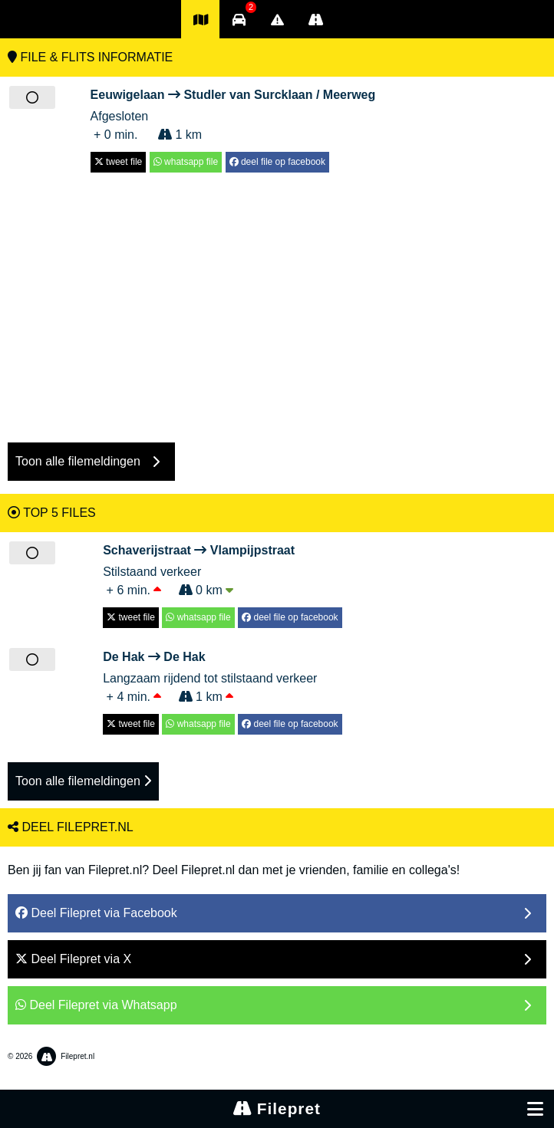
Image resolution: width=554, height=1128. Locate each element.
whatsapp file (185, 161)
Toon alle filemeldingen (83, 781)
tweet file (118, 161)
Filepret (277, 1108)
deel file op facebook (277, 161)
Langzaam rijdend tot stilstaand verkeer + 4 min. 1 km (222, 675)
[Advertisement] (277, 299)
